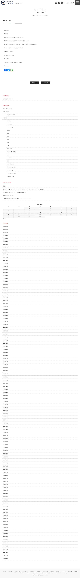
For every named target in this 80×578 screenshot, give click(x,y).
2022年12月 (5, 349)
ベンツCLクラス (10, 164)
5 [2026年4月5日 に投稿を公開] (71, 208)
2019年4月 (5, 484)
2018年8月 (5, 509)
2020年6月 (5, 441)
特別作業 (57, 571)
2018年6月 (5, 515)
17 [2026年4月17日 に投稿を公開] (50, 212)
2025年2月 (5, 269)
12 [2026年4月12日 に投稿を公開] (71, 210)
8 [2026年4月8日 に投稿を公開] (29, 210)
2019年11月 (5, 463)
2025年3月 (5, 266)
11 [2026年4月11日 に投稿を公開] (61, 210)
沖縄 (8, 161)
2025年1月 (5, 272)
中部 (8, 139)
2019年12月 (5, 460)
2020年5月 (5, 444)
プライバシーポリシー (50, 572)
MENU (77, 3)
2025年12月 (5, 238)
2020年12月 (5, 423)
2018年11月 (5, 500)
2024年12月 (5, 275)
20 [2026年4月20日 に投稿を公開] (8, 214)
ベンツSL (9, 121)
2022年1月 (5, 383)
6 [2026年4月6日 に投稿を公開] (8, 210)
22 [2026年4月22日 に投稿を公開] (29, 214)
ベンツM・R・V (10, 176)
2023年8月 (5, 324)
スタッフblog (59, 572)
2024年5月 (5, 297)
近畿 (8, 142)
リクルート (28, 572)
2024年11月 (5, 278)
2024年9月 (5, 284)
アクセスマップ (45, 571)
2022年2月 (5, 380)
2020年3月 (5, 450)
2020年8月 (5, 435)
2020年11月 (5, 426)
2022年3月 (5, 377)
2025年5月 (5, 260)
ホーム (4, 571)
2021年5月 (5, 407)
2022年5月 (5, 370)
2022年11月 (5, 352)
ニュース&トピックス (7, 108)
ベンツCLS (9, 157)
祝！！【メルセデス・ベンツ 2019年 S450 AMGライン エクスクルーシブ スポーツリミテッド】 (23, 189)
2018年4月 (5, 521)
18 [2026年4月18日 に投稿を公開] (61, 212)
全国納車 (52, 571)
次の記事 (45, 82)
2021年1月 (5, 420)
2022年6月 (5, 367)
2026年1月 (5, 235)
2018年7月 (5, 512)
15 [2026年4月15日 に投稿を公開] (29, 212)
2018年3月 (5, 524)
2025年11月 (5, 241)
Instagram (58, 3)
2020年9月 (5, 432)
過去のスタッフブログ (8, 99)
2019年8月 (5, 472)
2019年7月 (5, 475)
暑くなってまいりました (8, 195)
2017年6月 (5, 552)
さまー (4, 186)
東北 (8, 133)
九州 (8, 154)
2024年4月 (5, 300)
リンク (15, 572)
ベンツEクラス (10, 170)
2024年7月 (5, 291)
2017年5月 (5, 555)
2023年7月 (5, 327)
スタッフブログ (39, 15)
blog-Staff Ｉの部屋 (11, 114)
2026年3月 (5, 229)
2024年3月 (5, 303)
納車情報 (5, 118)
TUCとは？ (32, 571)
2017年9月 (5, 543)
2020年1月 (5, 456)
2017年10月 (5, 539)
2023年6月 (5, 330)
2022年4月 (5, 374)
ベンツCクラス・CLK (11, 167)
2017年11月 (5, 536)
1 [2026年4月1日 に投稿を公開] (29, 208)
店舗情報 (38, 571)
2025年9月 (5, 247)
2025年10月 (5, 244)
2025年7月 (5, 254)
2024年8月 (5, 287)
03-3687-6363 (68, 3)
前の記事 (34, 82)
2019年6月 (5, 478)
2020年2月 (5, 453)
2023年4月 (5, 337)
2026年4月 (5, 226)
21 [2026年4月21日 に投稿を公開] (19, 214)
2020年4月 (5, 447)
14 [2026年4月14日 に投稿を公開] (19, 212)
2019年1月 (5, 493)
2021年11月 (5, 389)
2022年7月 (5, 364)
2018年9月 (5, 506)
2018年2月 (5, 527)
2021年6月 (5, 404)
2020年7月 (5, 438)
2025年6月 (5, 257)
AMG (8, 145)
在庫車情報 (10, 571)
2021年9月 (5, 395)
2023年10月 (5, 318)
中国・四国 (9, 148)
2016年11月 (5, 558)
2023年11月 (5, 315)
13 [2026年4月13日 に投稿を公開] (8, 212)
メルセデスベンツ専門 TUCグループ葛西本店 (17, 3)
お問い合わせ (35, 572)
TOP (33, 15)
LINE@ (56, 3)
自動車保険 (70, 571)
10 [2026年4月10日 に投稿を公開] (50, 210)
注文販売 (63, 571)
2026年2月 (5, 232)
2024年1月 (5, 309)
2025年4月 (5, 263)
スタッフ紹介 (21, 572)
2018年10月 (5, 503)
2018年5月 (5, 518)
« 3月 (4, 218)
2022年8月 (5, 361)
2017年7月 (5, 549)
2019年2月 (5, 490)
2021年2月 (5, 417)
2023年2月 (5, 343)
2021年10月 (5, 392)
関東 (8, 136)
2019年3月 (5, 487)
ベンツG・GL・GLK (11, 173)
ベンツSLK (9, 124)
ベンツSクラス (10, 127)
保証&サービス (17, 571)
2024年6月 (5, 294)
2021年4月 (5, 410)
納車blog (65, 572)
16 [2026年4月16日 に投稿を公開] (40, 212)
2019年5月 (5, 481)
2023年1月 (5, 346)
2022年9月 (5, 358)
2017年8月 (5, 546)
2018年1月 (5, 530)
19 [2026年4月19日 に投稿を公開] (71, 212)
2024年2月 (5, 306)
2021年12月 (5, 386)
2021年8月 (5, 398)
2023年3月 (5, 340)
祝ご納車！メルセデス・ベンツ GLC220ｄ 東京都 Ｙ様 (14, 192)
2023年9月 (5, 321)
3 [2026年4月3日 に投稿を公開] (50, 208)
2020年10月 (5, 429)
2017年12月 (5, 533)
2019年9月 (5, 469)
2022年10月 (5, 355)
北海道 (8, 130)
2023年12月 (5, 312)
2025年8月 (5, 251)
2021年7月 (5, 401)
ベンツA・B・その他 (11, 151)
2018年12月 (5, 496)
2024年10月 (5, 281)
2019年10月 (5, 466)
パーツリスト (25, 571)
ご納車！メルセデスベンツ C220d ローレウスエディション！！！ (17, 198)
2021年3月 (5, 413)
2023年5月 (5, 334)
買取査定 (76, 571)
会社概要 (41, 572)
